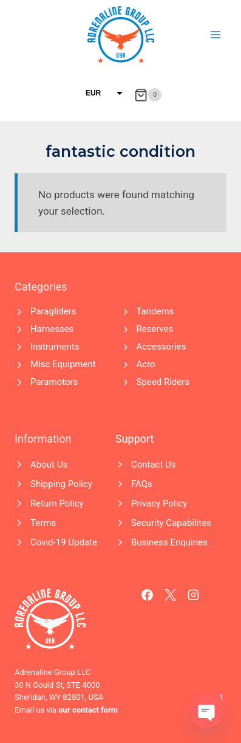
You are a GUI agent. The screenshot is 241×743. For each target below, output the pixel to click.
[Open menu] (215, 34)
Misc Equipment (63, 364)
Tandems (155, 311)
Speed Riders (163, 381)
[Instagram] (193, 595)
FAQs (141, 484)
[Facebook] (147, 595)
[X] (170, 595)
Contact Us (153, 464)
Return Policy (57, 503)
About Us (48, 464)
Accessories (161, 346)
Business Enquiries (169, 542)
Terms (43, 522)
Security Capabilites (171, 522)
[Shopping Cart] (147, 95)
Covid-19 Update (63, 542)
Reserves (155, 328)
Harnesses (51, 328)
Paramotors (54, 381)
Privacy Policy (159, 503)
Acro (146, 364)
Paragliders (53, 311)
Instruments (54, 346)
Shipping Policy (61, 484)
